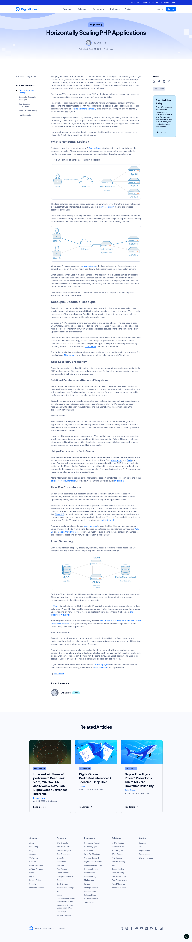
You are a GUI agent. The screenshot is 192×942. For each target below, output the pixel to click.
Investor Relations (36, 888)
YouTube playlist (101, 664)
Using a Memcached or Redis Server (72, 451)
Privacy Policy (35, 880)
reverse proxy (107, 207)
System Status (144, 854)
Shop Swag (89, 902)
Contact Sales (170, 2)
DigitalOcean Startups (93, 862)
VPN (113, 865)
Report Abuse (144, 850)
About (31, 843)
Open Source (89, 873)
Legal (31, 876)
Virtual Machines (118, 884)
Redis (129, 460)
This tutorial (90, 346)
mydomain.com (89, 266)
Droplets (60, 858)
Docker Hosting (118, 869)
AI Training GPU (118, 850)
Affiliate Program (36, 869)
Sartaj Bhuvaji (130, 790)
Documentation (90, 891)
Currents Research (91, 858)
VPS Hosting (117, 858)
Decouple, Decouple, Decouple (73, 301)
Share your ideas (146, 858)
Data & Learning (63, 854)
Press (31, 873)
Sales (141, 847)
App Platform (62, 869)
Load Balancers (63, 873)
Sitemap (61, 928)
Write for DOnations (92, 854)
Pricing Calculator (91, 888)
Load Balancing (25, 115)
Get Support (157, 2)
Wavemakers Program (93, 865)
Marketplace (89, 880)
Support (142, 843)
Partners (32, 862)
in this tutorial (107, 520)
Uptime (59, 895)
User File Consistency (28, 111)
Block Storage (62, 884)
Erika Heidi (59, 673)
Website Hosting (118, 862)
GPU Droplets (62, 843)
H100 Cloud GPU (118, 847)
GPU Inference (118, 854)
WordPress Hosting (119, 880)
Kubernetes (61, 862)
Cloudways (61, 912)
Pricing (87, 884)
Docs (139, 2)
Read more (40, 807)
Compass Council (91, 869)
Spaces (60, 880)
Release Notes (90, 895)
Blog (133, 2)
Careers (146, 2)
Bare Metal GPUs (63, 847)
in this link (119, 481)
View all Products (64, 915)
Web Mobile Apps (119, 876)
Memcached (116, 460)
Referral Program (36, 865)
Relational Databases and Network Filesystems (79, 380)
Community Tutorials (92, 843)
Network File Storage (65, 888)
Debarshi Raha (39, 798)
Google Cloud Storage (68, 532)
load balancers (101, 667)
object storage (90, 526)
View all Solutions (119, 888)
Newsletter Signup (91, 876)
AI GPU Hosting (118, 843)
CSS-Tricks (88, 850)
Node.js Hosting (118, 873)
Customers (33, 858)
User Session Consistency (69, 361)
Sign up (171, 9)
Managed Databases (65, 876)
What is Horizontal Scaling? (70, 141)
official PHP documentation (63, 481)
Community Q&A (90, 847)
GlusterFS (59, 514)
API (58, 891)
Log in (160, 9)
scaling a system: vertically (84, 109)
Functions (61, 865)
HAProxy (55, 606)
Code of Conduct (91, 899)
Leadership (33, 847)
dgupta (82, 786)
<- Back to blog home (26, 76)
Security (32, 884)
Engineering (96, 24)
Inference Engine (64, 850)
